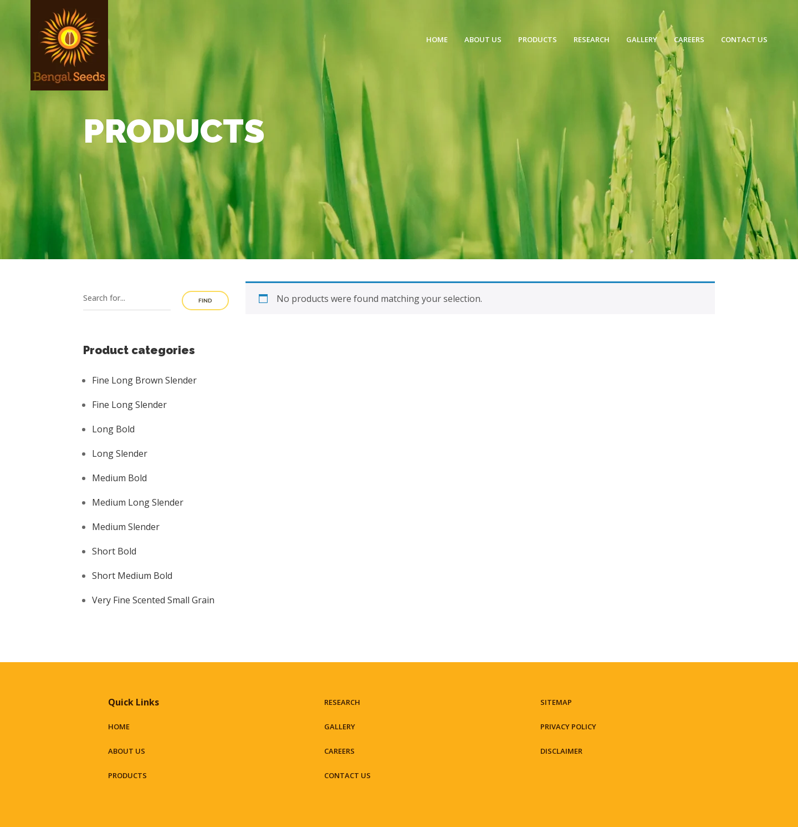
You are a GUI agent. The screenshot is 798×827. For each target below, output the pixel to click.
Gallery (641, 39)
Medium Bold (119, 478)
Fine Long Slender (129, 405)
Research (592, 39)
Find (205, 300)
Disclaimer (561, 751)
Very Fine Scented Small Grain (153, 600)
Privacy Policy (568, 727)
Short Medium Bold (132, 575)
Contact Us (744, 39)
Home (437, 39)
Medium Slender (126, 527)
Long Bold (113, 429)
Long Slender (119, 453)
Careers (689, 39)
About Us (483, 39)
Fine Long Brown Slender (144, 380)
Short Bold (114, 551)
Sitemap (556, 702)
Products (537, 39)
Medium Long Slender (137, 502)
